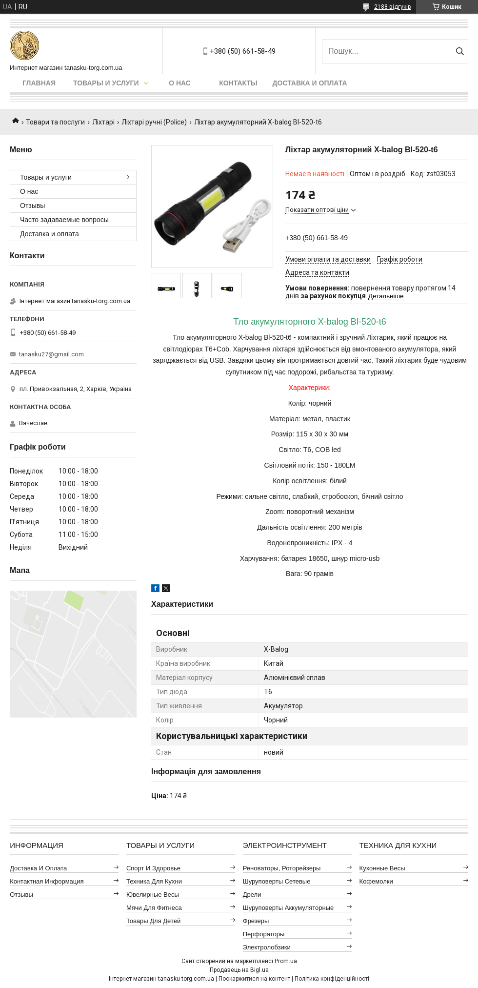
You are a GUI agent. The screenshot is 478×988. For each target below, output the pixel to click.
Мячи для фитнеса (154, 907)
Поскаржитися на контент (254, 978)
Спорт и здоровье (153, 868)
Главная (39, 83)
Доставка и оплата (310, 83)
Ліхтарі (103, 122)
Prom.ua (286, 961)
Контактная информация (46, 881)
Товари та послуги (55, 122)
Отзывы (32, 205)
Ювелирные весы (152, 894)
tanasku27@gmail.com (51, 354)
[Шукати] (459, 51)
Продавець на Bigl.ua (239, 970)
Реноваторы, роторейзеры (282, 868)
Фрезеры (256, 921)
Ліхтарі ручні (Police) (154, 122)
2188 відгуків (392, 6)
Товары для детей (153, 921)
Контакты (238, 83)
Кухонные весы (382, 868)
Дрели (252, 894)
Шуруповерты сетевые (277, 881)
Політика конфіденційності (332, 978)
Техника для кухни (154, 881)
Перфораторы (264, 934)
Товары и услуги (106, 83)
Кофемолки (376, 881)
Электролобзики (267, 947)
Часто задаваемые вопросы (64, 220)
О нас (180, 83)
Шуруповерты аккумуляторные (288, 907)
